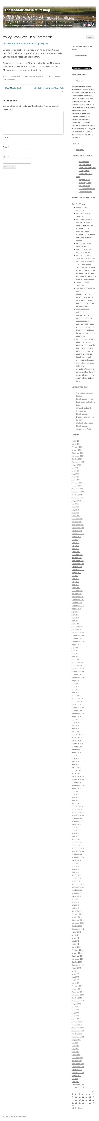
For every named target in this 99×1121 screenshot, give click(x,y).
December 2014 (78, 848)
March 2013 (76, 911)
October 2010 (77, 998)
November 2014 (78, 851)
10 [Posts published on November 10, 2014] (76, 1097)
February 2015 (77, 842)
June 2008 (75, 1082)
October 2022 (77, 567)
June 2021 (75, 614)
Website (6, 157)
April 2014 (75, 872)
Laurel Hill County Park (87, 168)
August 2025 (76, 465)
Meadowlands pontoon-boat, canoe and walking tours (85, 402)
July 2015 (75, 827)
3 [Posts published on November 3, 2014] (75, 1094)
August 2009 (76, 1040)
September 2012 (78, 929)
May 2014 (75, 869)
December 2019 (78, 668)
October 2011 (77, 962)
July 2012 (75, 935)
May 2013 (75, 905)
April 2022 (75, 585)
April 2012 (75, 944)
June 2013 (75, 902)
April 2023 (75, 549)
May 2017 (75, 761)
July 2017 (75, 755)
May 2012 (75, 941)
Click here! (80, 81)
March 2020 (76, 659)
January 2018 (77, 737)
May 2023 (75, 546)
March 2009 (76, 1055)
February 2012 (77, 950)
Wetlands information (84, 423)
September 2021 (78, 605)
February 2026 (77, 447)
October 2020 (77, 638)
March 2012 (76, 947)
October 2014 (77, 854)
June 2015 (75, 830)
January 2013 (77, 917)
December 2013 (78, 884)
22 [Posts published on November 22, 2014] (93, 1100)
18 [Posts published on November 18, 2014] (79, 1100)
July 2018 (75, 719)
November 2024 (78, 492)
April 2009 (75, 1052)
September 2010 (78, 1001)
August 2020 (76, 644)
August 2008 (76, 1076)
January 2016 (77, 809)
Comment (8, 110)
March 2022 (76, 588)
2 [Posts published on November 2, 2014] (72, 1094)
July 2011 (75, 971)
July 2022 (75, 576)
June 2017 (75, 758)
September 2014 (78, 857)
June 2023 (75, 543)
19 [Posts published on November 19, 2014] (83, 1100)
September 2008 (78, 1073)
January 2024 (77, 522)
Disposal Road (84, 180)
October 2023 (77, 531)
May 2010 (75, 1013)
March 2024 (76, 516)
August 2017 (76, 752)
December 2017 (78, 740)
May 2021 (75, 617)
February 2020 (77, 662)
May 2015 (75, 833)
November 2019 (78, 671)
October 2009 (77, 1034)
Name (6, 137)
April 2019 (75, 692)
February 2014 (77, 878)
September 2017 (78, 749)
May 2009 (75, 1049)
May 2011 (75, 977)
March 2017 (76, 767)
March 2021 (76, 623)
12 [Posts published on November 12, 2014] (83, 1097)
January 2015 (77, 845)
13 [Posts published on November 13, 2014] (86, 1097)
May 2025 (75, 474)
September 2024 (78, 498)
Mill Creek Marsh (85, 165)
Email (6, 147)
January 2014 (77, 881)
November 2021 (78, 599)
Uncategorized (27, 76)
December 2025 (78, 453)
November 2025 (78, 456)
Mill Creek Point (84, 186)
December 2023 (78, 525)
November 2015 (78, 815)
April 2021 (75, 620)
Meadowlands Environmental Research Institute (85, 417)
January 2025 (77, 486)
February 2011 (77, 986)
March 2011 (76, 983)
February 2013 (77, 914)
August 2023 (76, 537)
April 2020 (75, 656)
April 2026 (75, 441)
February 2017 (77, 770)
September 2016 (78, 785)
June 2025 (75, 471)
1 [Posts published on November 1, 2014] (92, 1091)
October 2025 (77, 459)
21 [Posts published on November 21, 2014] (90, 1100)
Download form (78, 204)
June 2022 (75, 579)
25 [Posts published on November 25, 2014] (79, 1103)
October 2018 (77, 710)
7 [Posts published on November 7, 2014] (89, 1094)
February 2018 (77, 734)
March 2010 (76, 1019)
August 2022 (76, 573)
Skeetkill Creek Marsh (87, 189)
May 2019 (75, 689)
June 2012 (75, 938)
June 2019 (75, 686)
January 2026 (77, 450)
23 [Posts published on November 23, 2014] (73, 1103)
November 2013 (78, 887)
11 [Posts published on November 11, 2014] (79, 1097)
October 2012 (77, 926)
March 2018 (76, 731)
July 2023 (75, 540)
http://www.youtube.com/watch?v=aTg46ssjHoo (25, 43)
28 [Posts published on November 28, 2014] (90, 1103)
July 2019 (75, 683)
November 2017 (78, 743)
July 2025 (75, 468)
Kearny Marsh (84, 171)
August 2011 (76, 968)
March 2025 (76, 480)
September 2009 (78, 1037)
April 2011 (75, 980)
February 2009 (77, 1058)
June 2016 (75, 794)
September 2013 (78, 893)
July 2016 (75, 791)
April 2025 (75, 477)
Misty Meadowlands (12, 88)
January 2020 (77, 665)
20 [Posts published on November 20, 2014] (86, 1100)
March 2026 (76, 444)
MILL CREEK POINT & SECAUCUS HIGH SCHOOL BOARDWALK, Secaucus (85, 258)
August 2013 (76, 896)
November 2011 (78, 959)
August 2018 (76, 716)
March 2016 (76, 803)
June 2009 (75, 1046)
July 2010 (75, 1007)
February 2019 (77, 698)
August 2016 (76, 788)
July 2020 (75, 647)
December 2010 (78, 992)
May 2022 (75, 582)
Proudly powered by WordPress (14, 1116)
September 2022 (78, 570)
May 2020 (75, 653)
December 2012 (78, 920)
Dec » (80, 1108)
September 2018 (78, 713)
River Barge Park (85, 183)
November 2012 (78, 923)
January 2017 (77, 773)
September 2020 (78, 641)
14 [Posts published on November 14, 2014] (90, 1097)
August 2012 (76, 932)
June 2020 (75, 650)
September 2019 (78, 677)
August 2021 (76, 608)
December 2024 (78, 489)
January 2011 (77, 989)
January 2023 (77, 558)
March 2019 (76, 695)
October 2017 (77, 746)
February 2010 (77, 1022)
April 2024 (75, 513)
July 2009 (75, 1043)
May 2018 (75, 725)
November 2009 (78, 1031)
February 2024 (77, 519)
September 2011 (78, 965)
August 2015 (76, 824)
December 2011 (78, 956)
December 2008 (78, 1064)
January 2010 (77, 1025)
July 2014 (75, 863)
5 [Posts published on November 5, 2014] (82, 1094)
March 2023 (76, 552)
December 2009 (78, 1028)
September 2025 (78, 462)
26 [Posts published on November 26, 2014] (83, 1103)
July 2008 (75, 1079)
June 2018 (75, 722)
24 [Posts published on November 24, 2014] (76, 1103)
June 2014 (75, 866)
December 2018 (78, 704)
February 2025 (77, 483)
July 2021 (75, 611)
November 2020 (78, 635)
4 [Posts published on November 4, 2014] (79, 1094)
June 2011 (75, 974)
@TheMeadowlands (80, 55)
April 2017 (75, 764)
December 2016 (78, 776)
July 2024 (75, 504)
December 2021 (78, 596)
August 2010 (76, 1004)
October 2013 (77, 890)
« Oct (74, 1108)
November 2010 (78, 995)
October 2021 (77, 602)
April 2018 (75, 728)
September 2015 (78, 821)
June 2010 (75, 1010)
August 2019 (76, 680)
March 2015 (76, 839)
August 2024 (76, 501)
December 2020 (78, 632)
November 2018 (78, 707)
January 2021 (77, 629)
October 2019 (77, 674)
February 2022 (77, 591)
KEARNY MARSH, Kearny (85, 339)
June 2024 (75, 507)
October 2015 (77, 818)
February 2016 (77, 806)
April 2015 (75, 836)
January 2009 (77, 1061)
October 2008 (77, 1070)
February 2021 (77, 626)
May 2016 (75, 797)
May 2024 (75, 510)
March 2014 (76, 875)
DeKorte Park (84, 162)
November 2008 (78, 1067)
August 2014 (76, 860)
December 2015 (78, 812)
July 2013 (75, 899)
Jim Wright (56, 76)
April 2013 (75, 908)
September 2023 (78, 534)
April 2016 (75, 800)
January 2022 (77, 594)
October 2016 (77, 782)
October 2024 (77, 495)
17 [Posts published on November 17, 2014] (76, 1100)
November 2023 (78, 528)
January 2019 (77, 701)
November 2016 (78, 779)
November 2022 (78, 564)
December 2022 (78, 561)
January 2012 (77, 953)
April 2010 (75, 1016)
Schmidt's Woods (85, 192)
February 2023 (77, 555)
